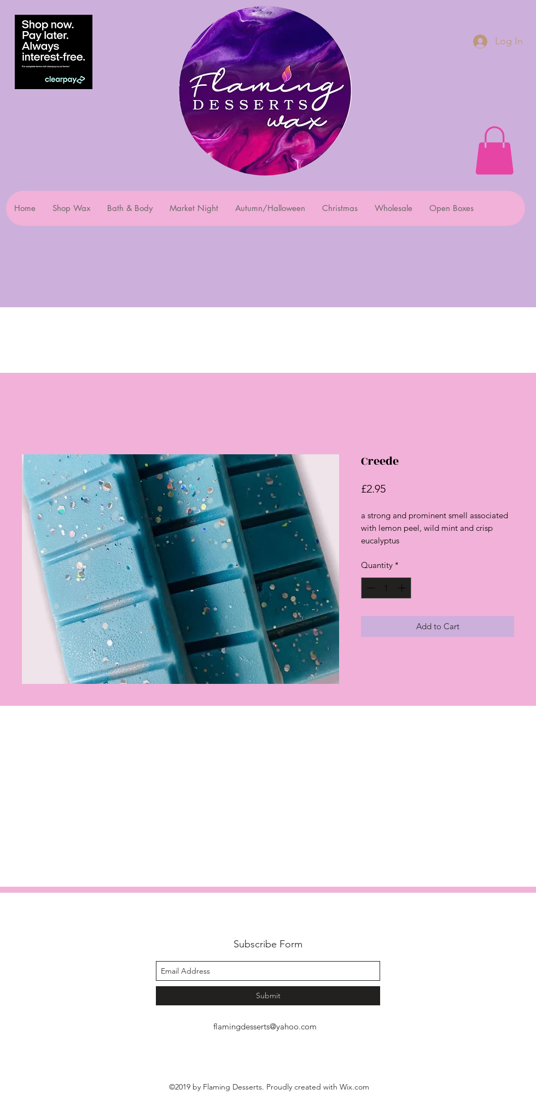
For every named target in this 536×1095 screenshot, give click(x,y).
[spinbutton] (386, 588)
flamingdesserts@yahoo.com (265, 1026)
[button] (494, 150)
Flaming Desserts (254, 919)
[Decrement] (370, 588)
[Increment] (402, 588)
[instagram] (276, 1051)
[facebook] (259, 1051)
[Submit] (268, 995)
